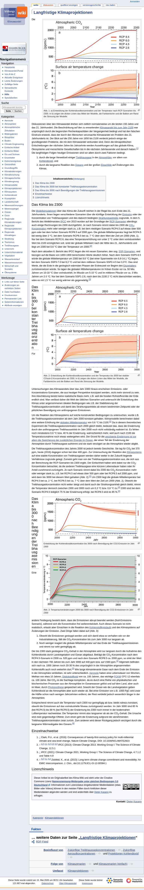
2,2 (49, 744)
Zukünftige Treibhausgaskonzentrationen (91, 850)
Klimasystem (10, 192)
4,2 (49, 759)
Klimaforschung (11, 175)
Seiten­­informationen (14, 302)
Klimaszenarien (77, 863)
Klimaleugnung (11, 181)
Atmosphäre (105, 157)
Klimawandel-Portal (13, 71)
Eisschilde (106, 165)
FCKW (117, 676)
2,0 (42, 744)
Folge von (57, 863)
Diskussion (48, 5)
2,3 (52, 744)
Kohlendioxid (46, 161)
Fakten (36, 829)
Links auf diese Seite (14, 282)
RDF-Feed (42, 841)
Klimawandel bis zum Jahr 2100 (117, 127)
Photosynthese (56, 687)
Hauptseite (9, 67)
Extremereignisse (12, 161)
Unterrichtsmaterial (13, 252)
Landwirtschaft (11, 202)
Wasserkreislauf (12, 259)
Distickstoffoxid (70, 676)
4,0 (42, 759)
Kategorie (38, 818)
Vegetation (9, 255)
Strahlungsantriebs (108, 218)
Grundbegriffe (11, 168)
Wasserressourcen (13, 262)
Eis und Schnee (12, 154)
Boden (7, 141)
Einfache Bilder (11, 151)
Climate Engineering (14, 144)
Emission (127, 214)
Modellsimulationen (46, 211)
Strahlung (9, 239)
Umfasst (58, 870)
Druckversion (10, 295)
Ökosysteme (10, 272)
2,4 (56, 744)
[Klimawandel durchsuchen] (14, 107)
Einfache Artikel (11, 147)
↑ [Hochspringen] (39, 737)
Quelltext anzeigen (69, 5)
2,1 (45, 744)
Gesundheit (10, 164)
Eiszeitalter (9, 158)
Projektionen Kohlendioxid (123, 853)
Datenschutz (48, 883)
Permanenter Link (12, 298)
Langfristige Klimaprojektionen (107, 837)
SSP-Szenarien (127, 251)
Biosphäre (9, 137)
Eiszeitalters (129, 265)
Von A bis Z (9, 74)
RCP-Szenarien (118, 221)
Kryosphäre (10, 198)
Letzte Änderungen (13, 81)
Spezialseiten (10, 98)
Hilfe (6, 94)
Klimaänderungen (12, 171)
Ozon (7, 215)
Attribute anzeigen (13, 305)
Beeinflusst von (53, 850)
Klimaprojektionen (54, 818)
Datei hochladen (12, 292)
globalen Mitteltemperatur (73, 422)
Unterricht (9, 249)
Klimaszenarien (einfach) (113, 863)
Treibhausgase (84, 157)
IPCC (63, 221)
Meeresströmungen (13, 205)
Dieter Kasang (101, 792)
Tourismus (9, 242)
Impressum (87, 883)
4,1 (45, 759)
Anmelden (135, 1)
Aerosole (94, 673)
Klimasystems (134, 452)
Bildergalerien (11, 134)
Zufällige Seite (11, 84)
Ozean (7, 212)
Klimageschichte (12, 178)
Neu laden (110, 5)
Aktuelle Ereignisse (13, 77)
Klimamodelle (10, 185)
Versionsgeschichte (92, 5)
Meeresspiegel (11, 209)
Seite (35, 5)
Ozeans (79, 165)
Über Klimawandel (67, 883)
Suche (5, 102)
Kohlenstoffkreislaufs (100, 627)
